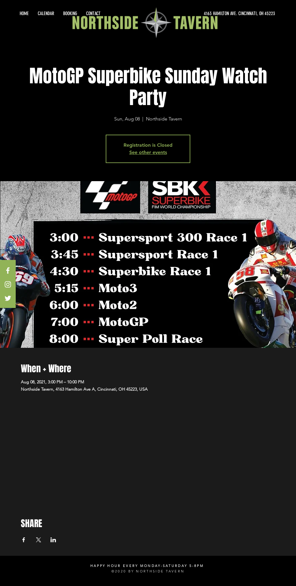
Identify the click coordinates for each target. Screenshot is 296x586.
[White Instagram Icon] (8, 284)
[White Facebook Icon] (8, 270)
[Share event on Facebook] (24, 539)
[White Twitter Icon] (8, 298)
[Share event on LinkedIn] (53, 539)
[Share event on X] (38, 539)
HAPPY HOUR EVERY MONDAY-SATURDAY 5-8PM (147, 566)
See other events (148, 152)
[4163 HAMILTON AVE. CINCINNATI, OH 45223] (220, 13)
